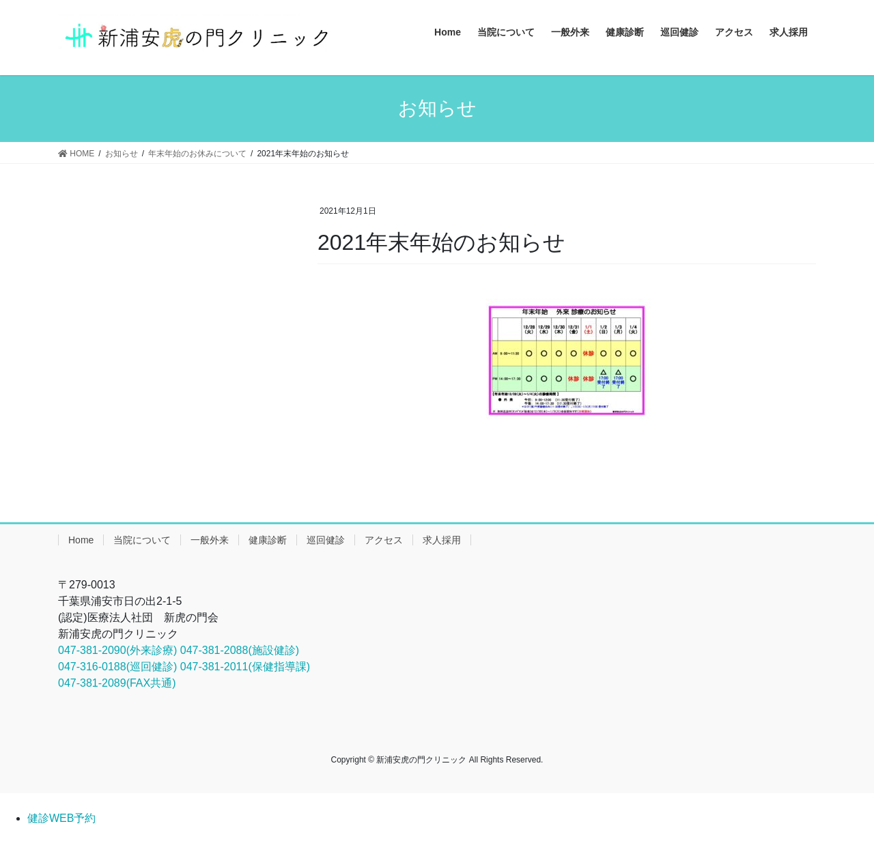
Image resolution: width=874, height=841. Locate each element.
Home (81, 539)
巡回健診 (326, 539)
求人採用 (442, 539)
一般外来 (210, 539)
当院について (142, 539)
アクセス (384, 539)
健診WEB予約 (61, 818)
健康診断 (268, 539)
